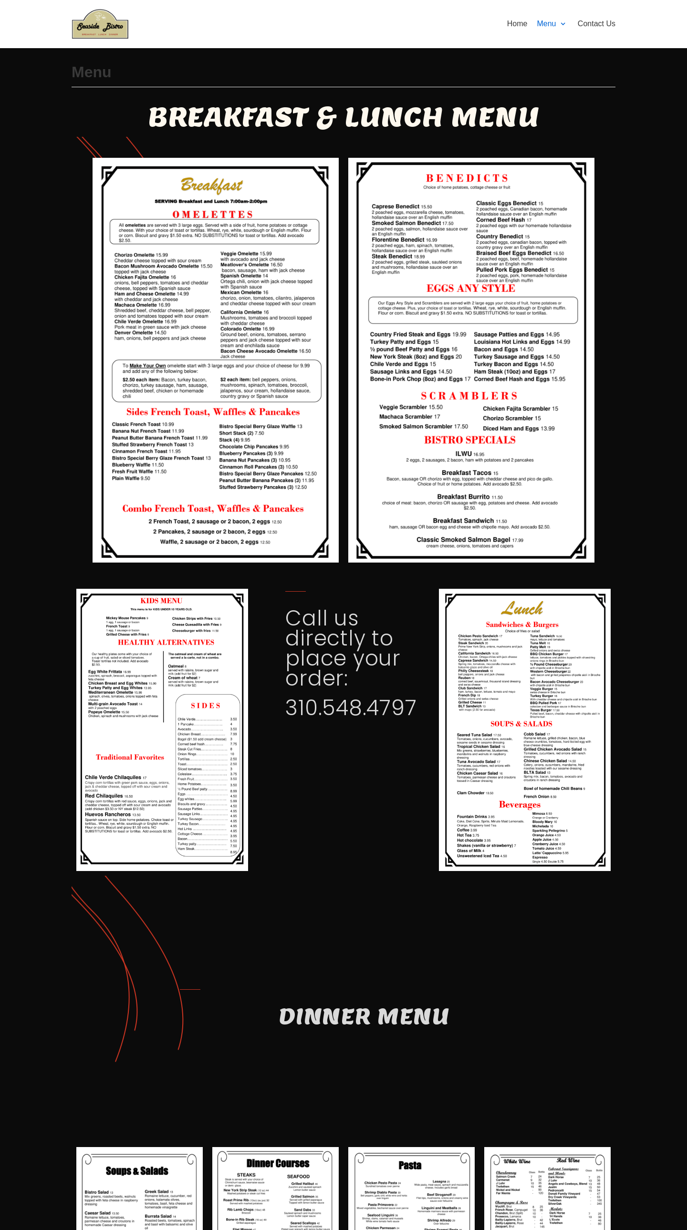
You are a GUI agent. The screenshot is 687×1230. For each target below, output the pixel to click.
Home (517, 24)
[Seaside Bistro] (100, 24)
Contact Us (596, 24)
